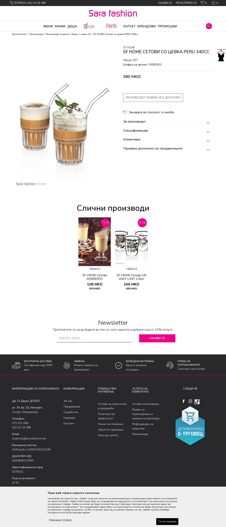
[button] (209, 26)
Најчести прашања (110, 430)
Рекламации (140, 434)
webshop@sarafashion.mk (29, 438)
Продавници (72, 406)
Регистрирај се (186, 3)
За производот (167, 122)
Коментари (167, 139)
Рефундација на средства (142, 426)
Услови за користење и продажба (112, 406)
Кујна (75, 34)
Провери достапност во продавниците (167, 148)
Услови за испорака (145, 404)
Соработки (71, 412)
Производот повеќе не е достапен (153, 97)
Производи (36, 34)
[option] (94, 255)
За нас (68, 401)
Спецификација (167, 131)
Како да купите (108, 435)
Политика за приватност (106, 416)
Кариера (69, 418)
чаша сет (85, 34)
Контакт (69, 423)
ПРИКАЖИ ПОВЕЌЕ (60, 520)
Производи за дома (57, 34)
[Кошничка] (214, 3)
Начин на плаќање (110, 424)
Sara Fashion (19, 34)
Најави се (157, 338)
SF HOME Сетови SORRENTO (94, 277)
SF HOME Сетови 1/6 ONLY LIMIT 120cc (131, 277)
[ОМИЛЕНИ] (204, 3)
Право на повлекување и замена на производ (145, 414)
